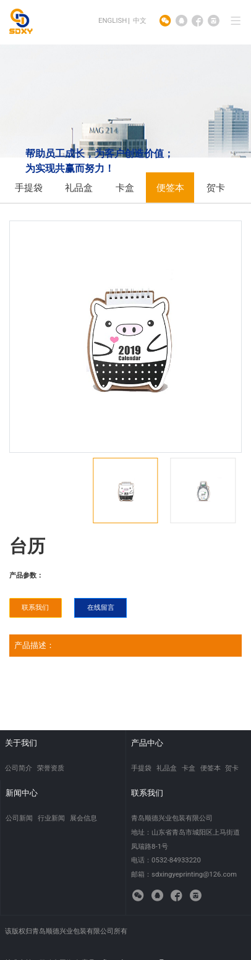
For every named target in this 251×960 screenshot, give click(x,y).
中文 (140, 20)
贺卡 (215, 187)
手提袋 (29, 187)
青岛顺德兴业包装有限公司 (172, 818)
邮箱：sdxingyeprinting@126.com (184, 874)
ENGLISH (112, 20)
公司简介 (18, 768)
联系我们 (35, 607)
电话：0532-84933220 (166, 860)
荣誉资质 (50, 768)
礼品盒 (79, 187)
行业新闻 (51, 818)
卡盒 (125, 187)
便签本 (170, 187)
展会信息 (83, 818)
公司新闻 (19, 818)
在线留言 (100, 607)
